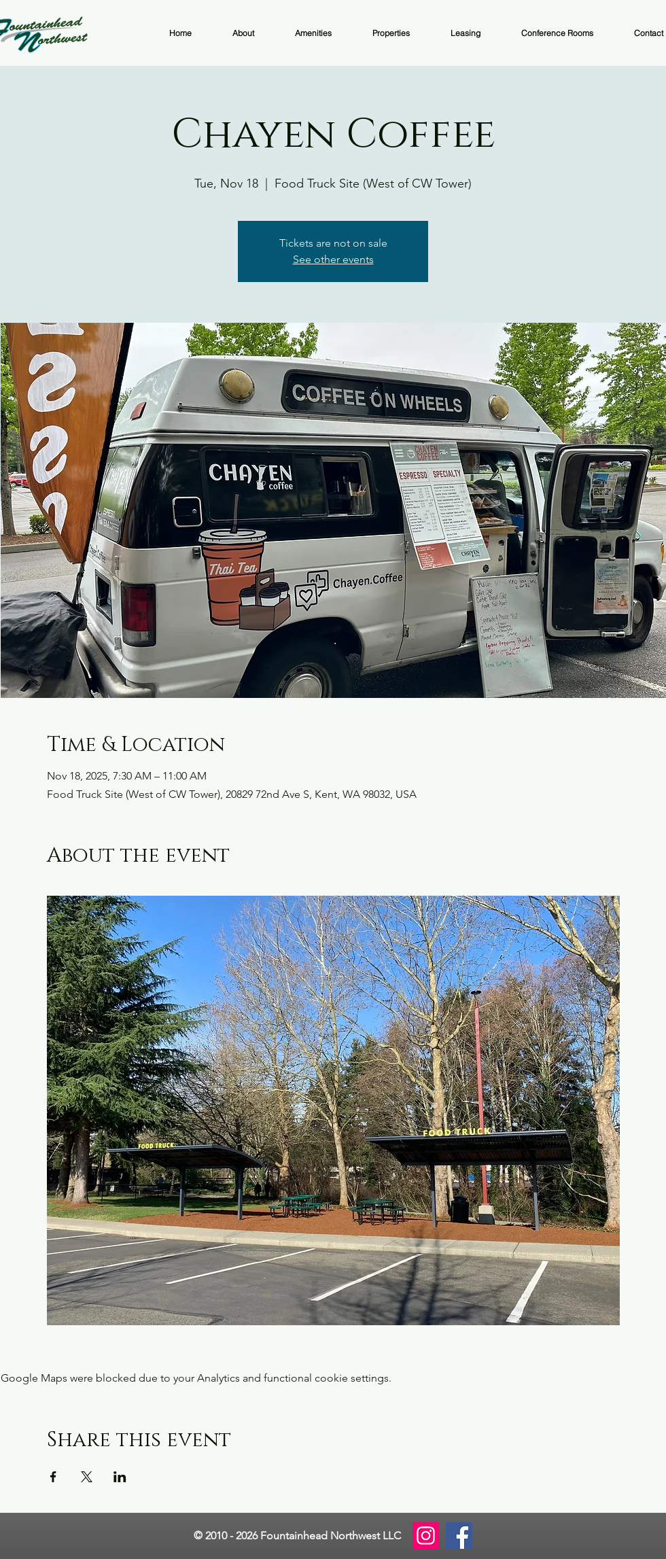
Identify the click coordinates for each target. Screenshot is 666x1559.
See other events (333, 259)
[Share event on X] (86, 1476)
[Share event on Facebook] (53, 1476)
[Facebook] (459, 1535)
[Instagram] (426, 1535)
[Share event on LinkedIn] (119, 1476)
